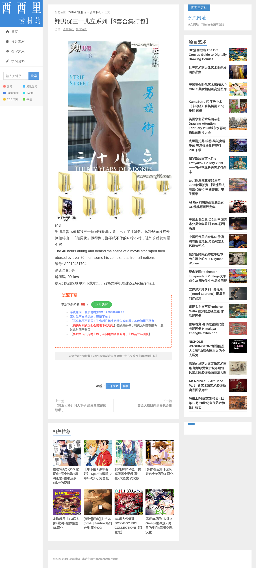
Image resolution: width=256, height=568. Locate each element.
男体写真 (81, 29)
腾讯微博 (30, 86)
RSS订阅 (10, 99)
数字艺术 (15, 51)
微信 (27, 99)
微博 (7, 86)
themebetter (104, 559)
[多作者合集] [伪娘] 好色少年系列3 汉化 (159, 458)
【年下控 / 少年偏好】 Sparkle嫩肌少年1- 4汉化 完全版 (98, 460)
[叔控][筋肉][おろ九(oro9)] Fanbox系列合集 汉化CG (98, 509)
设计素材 (15, 41)
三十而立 (112, 386)
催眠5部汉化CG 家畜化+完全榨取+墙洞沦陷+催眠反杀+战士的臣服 (67, 462)
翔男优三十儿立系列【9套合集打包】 (103, 21)
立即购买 (101, 304)
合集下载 (95, 12)
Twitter (28, 92)
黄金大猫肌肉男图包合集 (154, 405)
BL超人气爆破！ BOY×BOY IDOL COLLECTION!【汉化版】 (129, 511)
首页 (12, 32)
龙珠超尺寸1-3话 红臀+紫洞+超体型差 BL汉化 (67, 509)
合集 (125, 386)
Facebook (11, 92)
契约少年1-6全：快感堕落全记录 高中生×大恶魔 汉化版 (129, 460)
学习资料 (15, 61)
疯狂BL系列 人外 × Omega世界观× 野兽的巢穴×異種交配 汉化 (159, 511)
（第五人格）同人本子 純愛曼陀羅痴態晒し (80, 408)
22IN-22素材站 (21, 13)
